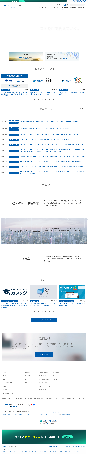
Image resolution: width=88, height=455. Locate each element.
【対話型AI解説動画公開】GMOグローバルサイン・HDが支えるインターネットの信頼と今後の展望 (49, 121)
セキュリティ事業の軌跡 (66, 414)
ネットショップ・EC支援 (18, 451)
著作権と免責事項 (60, 398)
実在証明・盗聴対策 (6, 414)
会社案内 (73, 8)
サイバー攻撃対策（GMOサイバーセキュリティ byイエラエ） (23, 414)
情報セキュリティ (71, 398)
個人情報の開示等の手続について (35, 398)
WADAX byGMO (42, 389)
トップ (38, 8)
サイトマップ (81, 398)
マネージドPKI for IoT (30, 382)
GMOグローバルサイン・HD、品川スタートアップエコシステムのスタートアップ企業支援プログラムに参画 (52, 145)
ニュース (52, 8)
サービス (44, 8)
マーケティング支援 (42, 451)
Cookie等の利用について (20, 398)
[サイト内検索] (77, 4)
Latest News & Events (9, 393)
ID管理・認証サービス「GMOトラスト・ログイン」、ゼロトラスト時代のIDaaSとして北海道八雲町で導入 (52, 162)
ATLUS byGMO (42, 375)
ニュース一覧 (79, 108)
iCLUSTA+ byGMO (43, 382)
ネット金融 (60, 451)
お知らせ (14, 122)
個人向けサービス (72, 451)
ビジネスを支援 (27, 451)
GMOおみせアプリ (57, 372)
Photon (54, 375)
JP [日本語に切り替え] (64, 4)
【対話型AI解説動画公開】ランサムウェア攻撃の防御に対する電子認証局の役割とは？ (46, 129)
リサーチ (49, 451)
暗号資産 (65, 451)
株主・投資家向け (62, 8)
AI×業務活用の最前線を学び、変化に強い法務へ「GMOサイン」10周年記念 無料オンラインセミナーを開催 (52, 157)
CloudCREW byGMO (43, 372)
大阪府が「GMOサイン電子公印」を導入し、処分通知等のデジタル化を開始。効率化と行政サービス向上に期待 (33, 94)
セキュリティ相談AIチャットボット (54, 412)
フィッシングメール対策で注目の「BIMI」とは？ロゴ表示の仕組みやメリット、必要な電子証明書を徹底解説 (33, 305)
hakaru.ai (55, 379)
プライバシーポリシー (7, 398)
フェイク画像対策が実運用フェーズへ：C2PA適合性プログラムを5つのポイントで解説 (62, 304)
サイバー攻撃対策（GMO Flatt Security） (44, 414)
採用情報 (81, 8)
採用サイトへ (44, 354)
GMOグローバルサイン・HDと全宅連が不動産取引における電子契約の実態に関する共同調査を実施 (49, 135)
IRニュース (13, 120)
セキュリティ (34, 451)
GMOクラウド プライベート (45, 386)
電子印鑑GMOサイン (30, 375)
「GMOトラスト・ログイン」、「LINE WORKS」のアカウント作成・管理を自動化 (44, 140)
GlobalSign (27, 372)
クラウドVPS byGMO (44, 379)
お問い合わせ (59, 5)
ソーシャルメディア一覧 (44, 320)
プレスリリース (13, 134)
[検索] (83, 5)
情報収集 (54, 451)
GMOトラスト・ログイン (31, 379)
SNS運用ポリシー (50, 398)
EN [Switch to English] (67, 4)
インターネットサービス (7, 451)
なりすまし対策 (57, 414)
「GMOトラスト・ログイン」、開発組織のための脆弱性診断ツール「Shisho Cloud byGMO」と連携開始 (51, 167)
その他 (78, 451)
